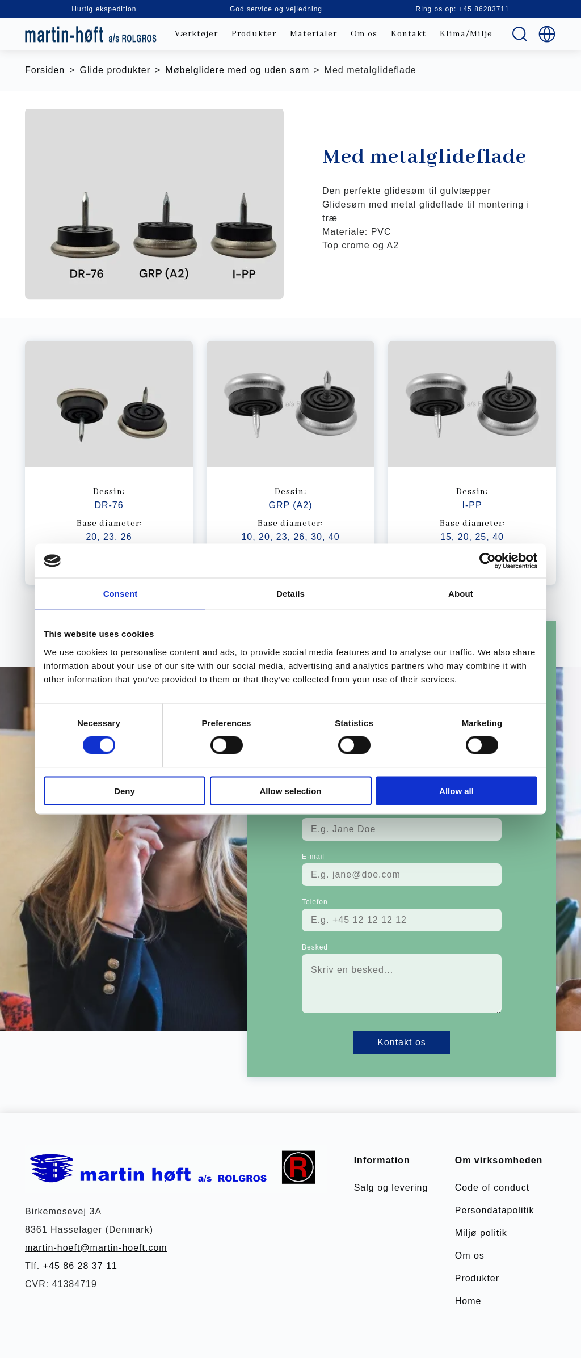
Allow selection (290, 790)
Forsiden (45, 70)
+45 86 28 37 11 (80, 1266)
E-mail (313, 857)
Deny (124, 790)
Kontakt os (401, 1042)
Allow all (456, 790)
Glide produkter (115, 70)
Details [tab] (290, 593)
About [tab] (460, 593)
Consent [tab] (120, 593)
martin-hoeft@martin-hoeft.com (96, 1247)
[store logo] (91, 34)
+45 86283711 (484, 9)
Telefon (315, 902)
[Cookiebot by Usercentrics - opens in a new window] (487, 561)
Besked (315, 947)
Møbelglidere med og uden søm (237, 70)
